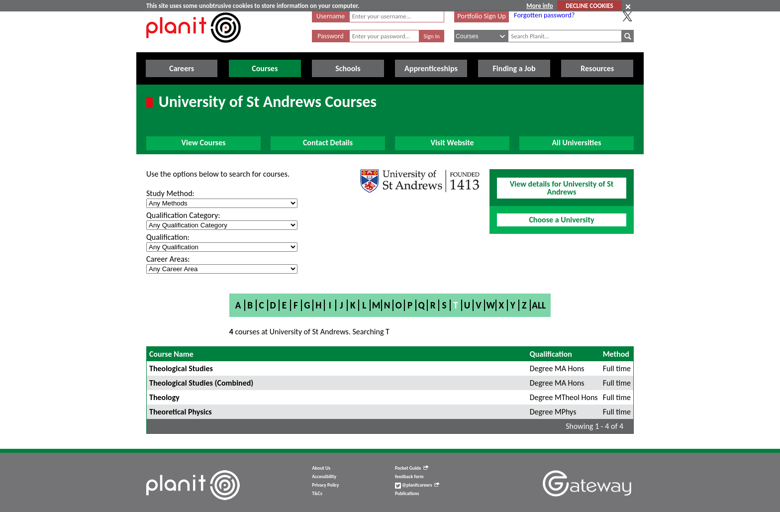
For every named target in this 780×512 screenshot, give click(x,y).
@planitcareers (417, 485)
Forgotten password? (544, 14)
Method (616, 354)
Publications (407, 494)
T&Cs (317, 494)
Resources (597, 68)
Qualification (551, 354)
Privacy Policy (325, 485)
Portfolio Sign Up (481, 15)
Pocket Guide (411, 468)
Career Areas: (168, 259)
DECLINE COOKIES (589, 5)
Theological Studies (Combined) (201, 383)
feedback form (409, 477)
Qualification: (168, 237)
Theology (164, 397)
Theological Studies (181, 368)
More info (539, 5)
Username (330, 16)
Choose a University (561, 219)
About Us (321, 468)
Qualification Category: (183, 215)
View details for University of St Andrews (562, 188)
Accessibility (324, 477)
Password (330, 36)
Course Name (171, 354)
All (539, 305)
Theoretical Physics (180, 411)
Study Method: (170, 193)
